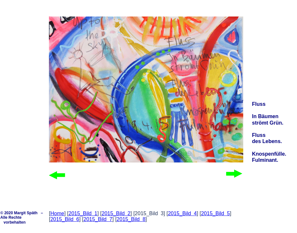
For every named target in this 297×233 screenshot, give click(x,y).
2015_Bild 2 (116, 213)
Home (57, 213)
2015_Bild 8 (131, 219)
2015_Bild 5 (215, 213)
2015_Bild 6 (64, 219)
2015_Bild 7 (98, 219)
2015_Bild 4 (182, 213)
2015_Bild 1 (82, 213)
